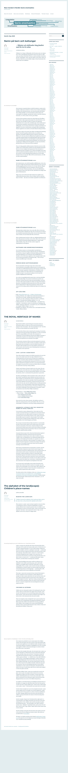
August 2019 (52, 150)
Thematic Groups (45, 13)
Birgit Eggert (6, 310)
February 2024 (52, 91)
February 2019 (52, 157)
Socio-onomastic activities (54, 239)
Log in (51, 262)
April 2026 (51, 64)
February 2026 (52, 66)
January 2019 (52, 158)
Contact (52, 13)
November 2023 (52, 95)
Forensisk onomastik (53, 43)
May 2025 (51, 76)
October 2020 (52, 135)
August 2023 (52, 98)
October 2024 (52, 83)
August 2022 (52, 111)
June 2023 (51, 100)
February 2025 (52, 79)
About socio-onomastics (19, 13)
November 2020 (52, 134)
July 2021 (51, 125)
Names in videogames (53, 220)
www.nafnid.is (26, 700)
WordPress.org (52, 265)
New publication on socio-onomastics (56, 223)
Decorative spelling (53, 185)
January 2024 (52, 92)
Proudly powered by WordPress (23, 713)
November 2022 (52, 108)
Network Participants (35, 13)
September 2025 (52, 72)
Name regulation (52, 215)
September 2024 (52, 84)
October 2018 (52, 161)
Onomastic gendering (53, 226)
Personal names (7, 313)
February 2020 (52, 144)
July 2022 (51, 112)
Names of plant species (53, 221)
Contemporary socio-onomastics (55, 180)
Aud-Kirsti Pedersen (53, 172)
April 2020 (51, 141)
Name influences (52, 214)
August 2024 (52, 85)
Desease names (52, 186)
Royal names (52, 238)
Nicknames (52, 225)
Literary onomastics (53, 209)
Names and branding (53, 216)
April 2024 (51, 89)
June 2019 (51, 152)
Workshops (27, 13)
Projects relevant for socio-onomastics (56, 234)
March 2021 (52, 129)
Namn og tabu (52, 49)
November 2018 (52, 160)
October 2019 (52, 148)
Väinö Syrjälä (52, 252)
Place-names (10, 486)
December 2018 (52, 159)
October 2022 (52, 109)
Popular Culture (52, 233)
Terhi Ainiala (52, 248)
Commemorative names (54, 176)
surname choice (52, 245)
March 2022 (52, 116)
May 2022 (51, 114)
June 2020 (51, 139)
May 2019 (51, 153)
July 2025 (51, 74)
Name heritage (52, 213)
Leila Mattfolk (52, 201)
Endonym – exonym (53, 189)
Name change (52, 212)
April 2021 (51, 128)
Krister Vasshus (52, 199)
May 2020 (51, 140)
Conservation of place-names (55, 179)
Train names (52, 249)
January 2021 (52, 132)
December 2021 (52, 120)
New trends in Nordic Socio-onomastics (19, 8)
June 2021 (51, 126)
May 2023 (51, 101)
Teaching (51, 247)
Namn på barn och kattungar (20, 41)
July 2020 (51, 138)
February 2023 (52, 104)
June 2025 (51, 75)
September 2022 (52, 110)
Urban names (52, 251)
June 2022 (51, 113)
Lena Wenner (52, 203)
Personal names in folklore (54, 229)
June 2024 (51, 87)
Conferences (52, 177)
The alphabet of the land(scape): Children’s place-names (21, 473)
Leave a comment (7, 53)
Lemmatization (52, 202)
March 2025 (52, 78)
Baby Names (52, 173)
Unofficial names (53, 250)
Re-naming (52, 237)
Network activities (53, 222)
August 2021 (52, 124)
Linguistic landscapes (53, 207)
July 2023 (51, 99)
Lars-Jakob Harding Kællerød (55, 200)
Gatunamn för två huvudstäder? (55, 56)
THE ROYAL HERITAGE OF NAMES (22, 303)
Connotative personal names (54, 178)
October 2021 (52, 122)
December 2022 (52, 107)
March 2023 (52, 103)
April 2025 (51, 77)
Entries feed (52, 263)
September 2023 (52, 97)
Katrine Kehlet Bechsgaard (54, 198)
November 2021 (52, 121)
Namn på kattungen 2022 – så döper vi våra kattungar (30, 281)
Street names (52, 244)
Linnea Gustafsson (53, 208)
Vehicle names (52, 253)
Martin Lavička (52, 211)
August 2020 (52, 137)
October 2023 (52, 96)
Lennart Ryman (52, 204)
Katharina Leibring (53, 197)
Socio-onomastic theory (54, 240)
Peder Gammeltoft (53, 227)
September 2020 (52, 136)
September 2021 (52, 123)
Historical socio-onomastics (54, 192)
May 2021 (51, 127)
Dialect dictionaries (53, 187)
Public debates (52, 236)
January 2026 (52, 67)
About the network (8, 13)
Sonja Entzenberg (53, 241)
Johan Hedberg (52, 196)
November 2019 (52, 147)
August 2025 (52, 73)
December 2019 (52, 146)
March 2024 (52, 90)
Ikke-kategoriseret (53, 195)
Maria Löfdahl (52, 210)
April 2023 (51, 102)
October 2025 (52, 71)
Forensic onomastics (53, 191)
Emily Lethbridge (52, 188)
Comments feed (52, 264)
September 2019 (52, 149)
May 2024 (51, 88)
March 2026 (52, 65)
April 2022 (51, 115)
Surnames (51, 246)
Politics (51, 232)
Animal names (6, 50)
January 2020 (52, 145)
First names (52, 190)
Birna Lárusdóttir (53, 175)
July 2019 (51, 151)
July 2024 (51, 86)
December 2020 (52, 133)
